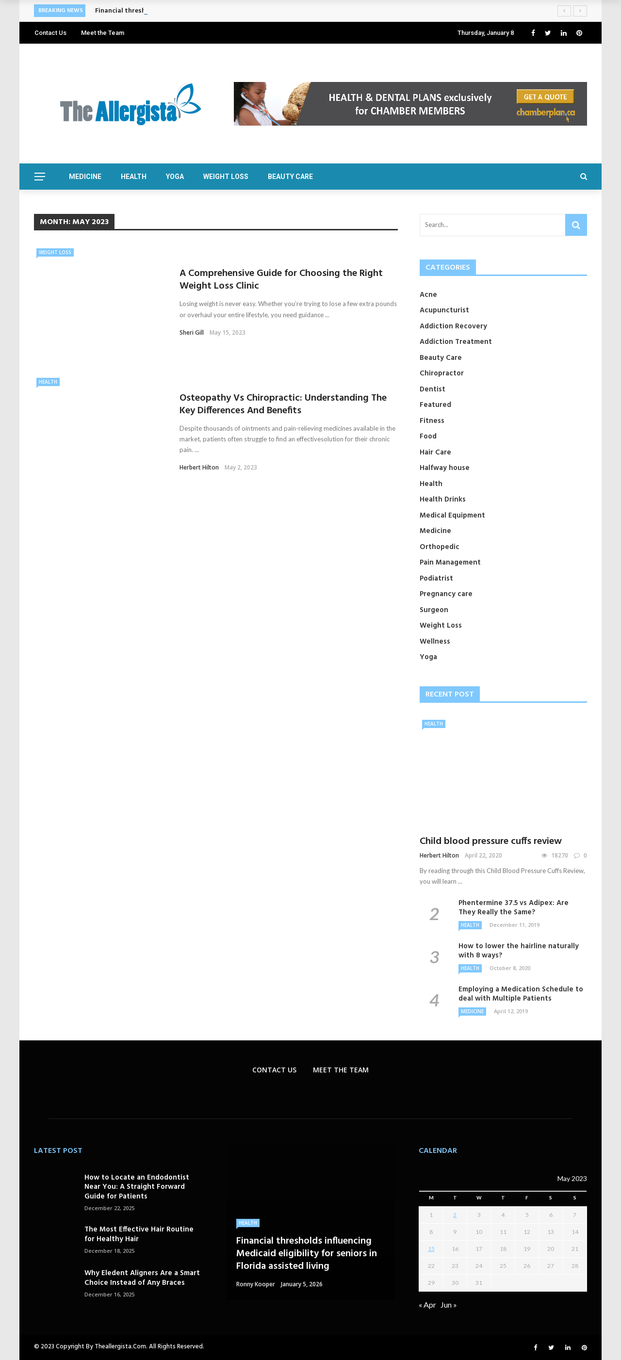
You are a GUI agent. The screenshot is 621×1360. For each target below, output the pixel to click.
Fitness (432, 421)
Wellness (435, 642)
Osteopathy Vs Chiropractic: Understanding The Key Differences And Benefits (283, 404)
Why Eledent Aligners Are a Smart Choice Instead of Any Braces (142, 1278)
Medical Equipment (452, 515)
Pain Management (450, 562)
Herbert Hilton (199, 467)
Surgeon (434, 610)
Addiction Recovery (453, 326)
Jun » (449, 1304)
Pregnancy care (446, 594)
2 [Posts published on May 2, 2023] (455, 1214)
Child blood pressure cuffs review (491, 841)
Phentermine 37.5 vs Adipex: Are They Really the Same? (513, 908)
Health (134, 176)
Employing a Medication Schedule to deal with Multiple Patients (520, 994)
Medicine (85, 176)
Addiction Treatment (456, 342)
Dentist (432, 389)
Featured (435, 405)
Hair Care (435, 452)
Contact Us (50, 32)
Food (428, 436)
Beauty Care (290, 176)
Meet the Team (102, 32)
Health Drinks (443, 499)
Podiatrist (436, 578)
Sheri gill (192, 332)
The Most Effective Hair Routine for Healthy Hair (139, 1234)
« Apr (427, 1304)
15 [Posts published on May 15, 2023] (431, 1248)
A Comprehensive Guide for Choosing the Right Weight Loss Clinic (281, 280)
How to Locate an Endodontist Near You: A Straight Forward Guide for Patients (136, 1187)
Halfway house (445, 468)
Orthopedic (439, 547)
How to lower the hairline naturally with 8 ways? (518, 951)
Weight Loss (225, 176)
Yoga (175, 176)
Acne (428, 295)
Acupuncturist (444, 310)
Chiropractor (442, 373)
